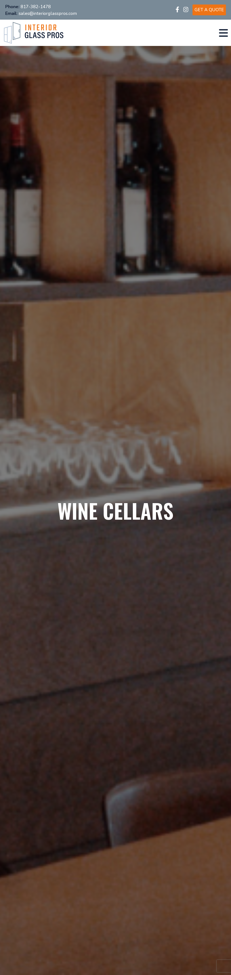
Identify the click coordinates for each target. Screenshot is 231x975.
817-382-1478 (36, 7)
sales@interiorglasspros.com (48, 13)
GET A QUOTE (209, 10)
